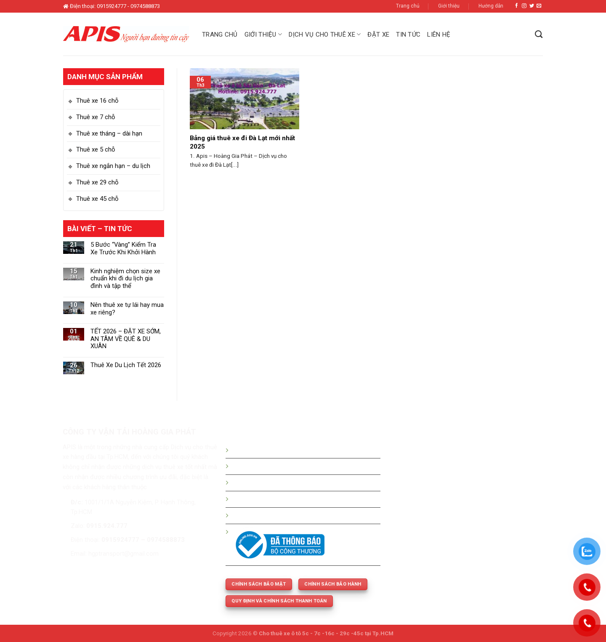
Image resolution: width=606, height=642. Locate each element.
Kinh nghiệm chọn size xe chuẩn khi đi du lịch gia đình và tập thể (125, 279)
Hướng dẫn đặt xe (256, 450)
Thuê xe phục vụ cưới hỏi (266, 515)
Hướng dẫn (490, 6)
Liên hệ (438, 34)
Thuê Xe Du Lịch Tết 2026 (125, 365)
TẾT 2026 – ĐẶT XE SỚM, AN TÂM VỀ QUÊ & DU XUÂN (125, 339)
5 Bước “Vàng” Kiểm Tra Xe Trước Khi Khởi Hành (123, 248)
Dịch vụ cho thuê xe (325, 34)
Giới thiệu (449, 6)
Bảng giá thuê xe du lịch (264, 466)
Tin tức (408, 34)
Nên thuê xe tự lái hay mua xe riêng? (127, 308)
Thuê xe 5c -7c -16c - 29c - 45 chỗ (280, 499)
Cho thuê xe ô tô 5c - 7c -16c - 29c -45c (311, 633)
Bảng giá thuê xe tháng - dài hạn (276, 482)
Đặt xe (378, 34)
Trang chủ (408, 6)
